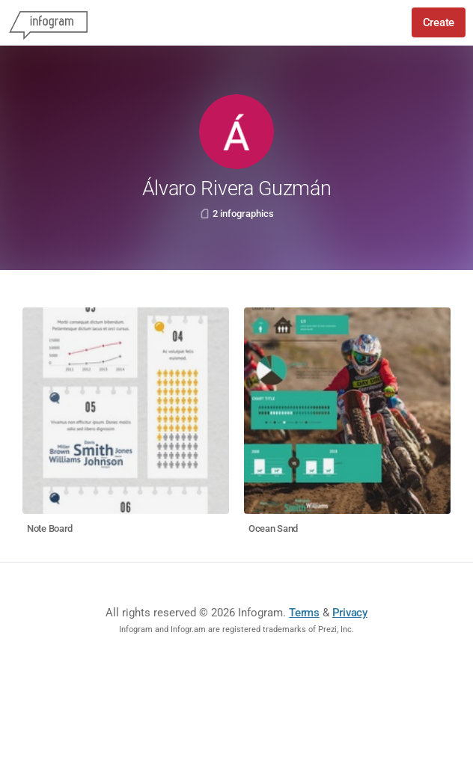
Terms (304, 612)
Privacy (349, 612)
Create (438, 22)
